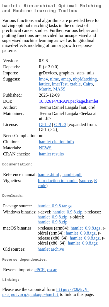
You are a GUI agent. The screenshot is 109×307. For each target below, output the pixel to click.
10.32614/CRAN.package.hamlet (68, 103)
